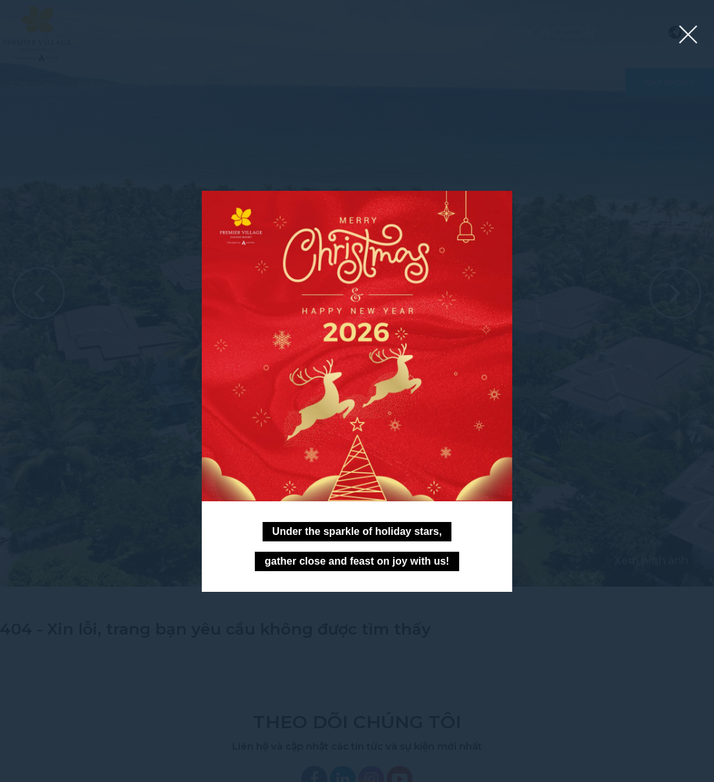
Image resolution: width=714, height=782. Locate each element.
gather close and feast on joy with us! (357, 561)
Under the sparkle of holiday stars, (357, 531)
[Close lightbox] (688, 35)
